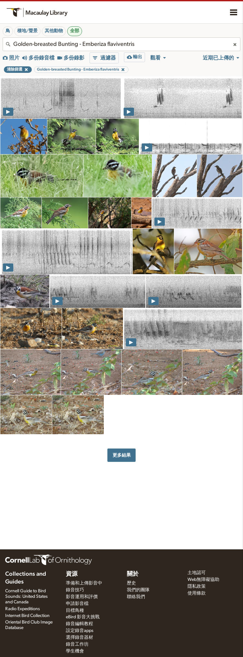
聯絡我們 (136, 597)
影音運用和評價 (82, 597)
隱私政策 (197, 586)
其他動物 (54, 31)
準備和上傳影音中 (84, 583)
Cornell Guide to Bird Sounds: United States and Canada (26, 596)
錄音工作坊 (77, 644)
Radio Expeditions (22, 609)
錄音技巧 (75, 590)
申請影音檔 (77, 603)
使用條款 (197, 593)
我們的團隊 (138, 590)
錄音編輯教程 (79, 624)
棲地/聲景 (27, 31)
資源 (72, 574)
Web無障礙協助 (203, 579)
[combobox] (121, 44)
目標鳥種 (75, 610)
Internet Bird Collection (27, 615)
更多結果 (122, 455)
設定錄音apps (79, 630)
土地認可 (197, 572)
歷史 (131, 583)
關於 (133, 574)
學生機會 (75, 651)
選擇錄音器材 (79, 637)
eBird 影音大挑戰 (83, 617)
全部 (74, 31)
